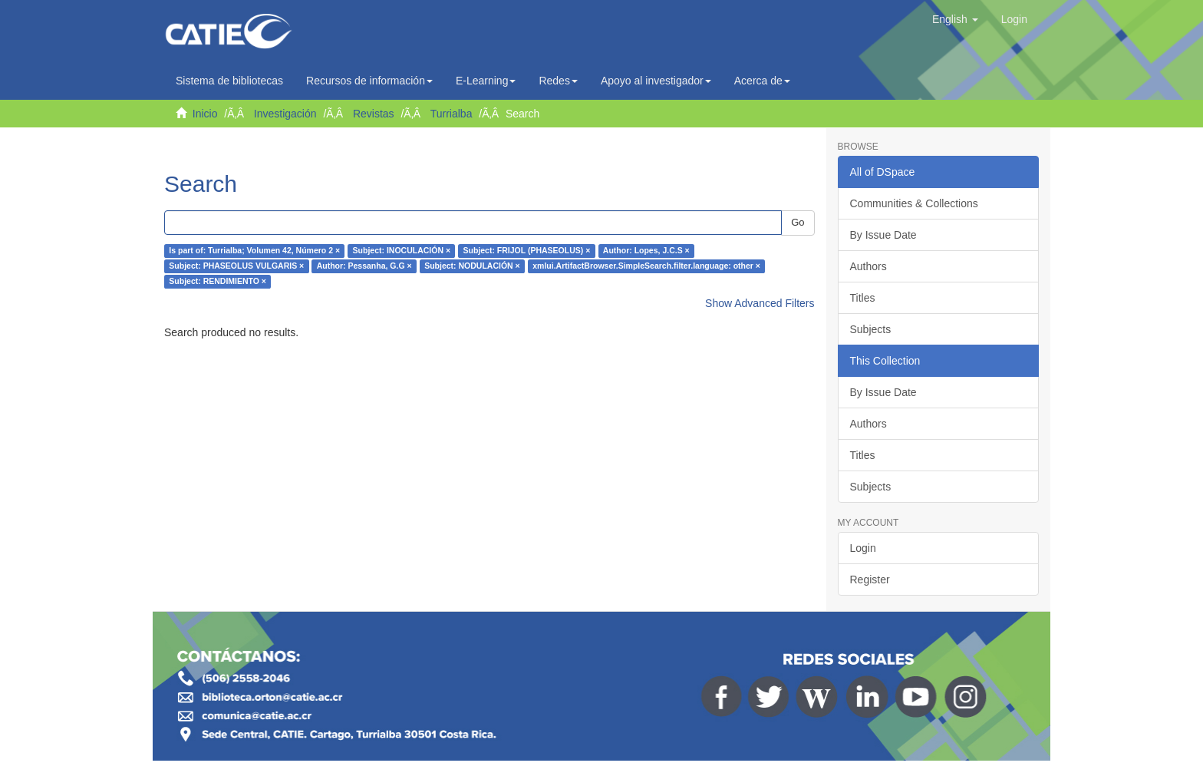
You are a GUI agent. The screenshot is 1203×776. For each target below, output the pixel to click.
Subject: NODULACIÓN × (472, 266)
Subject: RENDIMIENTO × (217, 281)
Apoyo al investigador (656, 80)
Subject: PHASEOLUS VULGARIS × (236, 266)
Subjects (871, 329)
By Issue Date (883, 235)
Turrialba (451, 113)
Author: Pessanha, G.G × (364, 266)
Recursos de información (369, 80)
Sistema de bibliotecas (229, 80)
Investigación (285, 113)
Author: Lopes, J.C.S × (646, 251)
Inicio (205, 113)
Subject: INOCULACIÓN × (401, 251)
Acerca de (762, 80)
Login (863, 548)
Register (870, 579)
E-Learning (486, 80)
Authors (868, 266)
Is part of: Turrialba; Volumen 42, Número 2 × (254, 251)
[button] (955, 19)
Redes (558, 80)
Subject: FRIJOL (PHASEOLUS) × (527, 251)
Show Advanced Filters (759, 303)
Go (797, 222)
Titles (862, 298)
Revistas (373, 113)
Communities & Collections (914, 203)
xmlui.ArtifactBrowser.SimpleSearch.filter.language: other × (646, 266)
